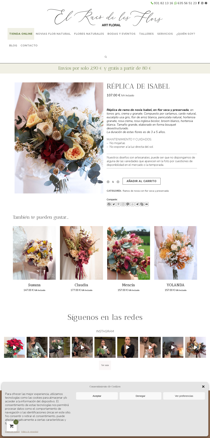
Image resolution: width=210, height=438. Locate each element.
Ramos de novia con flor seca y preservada (146, 190)
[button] (203, 386)
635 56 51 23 (185, 3)
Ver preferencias (184, 395)
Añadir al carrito (142, 181)
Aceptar (97, 395)
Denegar (140, 395)
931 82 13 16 (162, 3)
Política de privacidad (29, 431)
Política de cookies (12, 431)
